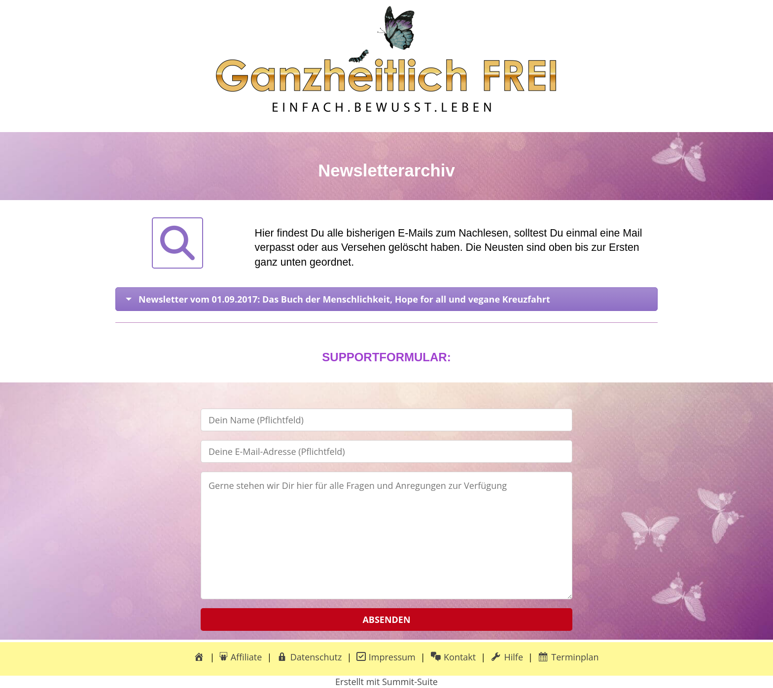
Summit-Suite (410, 682)
